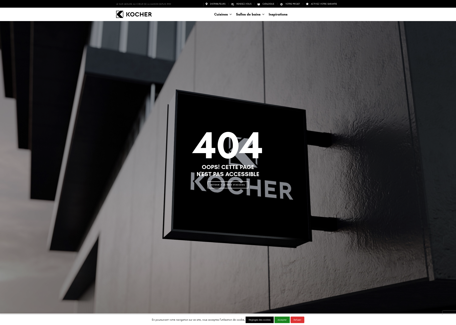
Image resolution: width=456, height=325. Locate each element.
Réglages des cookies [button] (260, 319)
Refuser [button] (297, 319)
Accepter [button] (282, 319)
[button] (223, 14)
